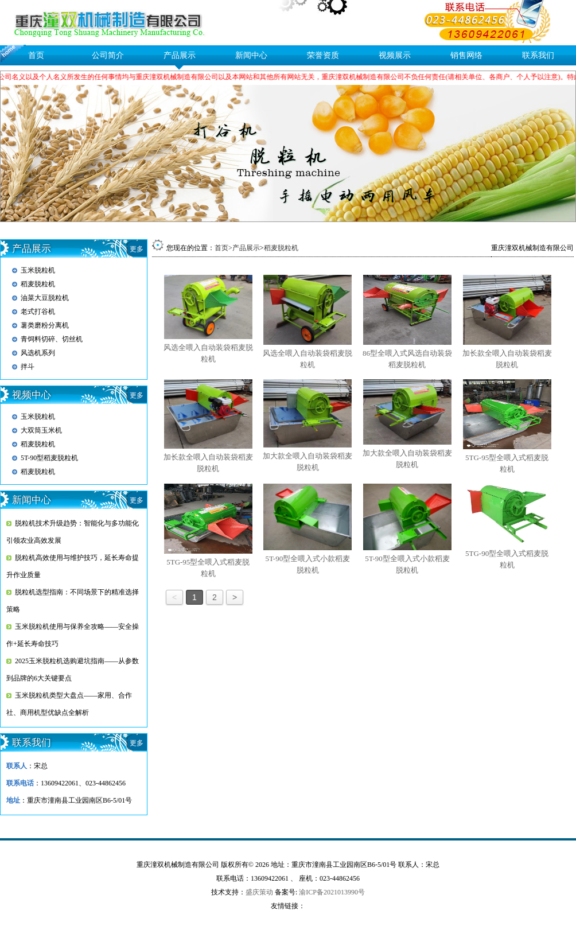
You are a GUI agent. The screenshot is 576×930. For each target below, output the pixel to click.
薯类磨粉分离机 (45, 325)
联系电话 (20, 783)
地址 (13, 800)
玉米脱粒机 (38, 270)
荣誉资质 (323, 55)
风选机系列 (38, 353)
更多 (136, 249)
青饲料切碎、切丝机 (52, 339)
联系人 (16, 766)
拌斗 (27, 367)
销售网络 (466, 55)
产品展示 (180, 55)
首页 (36, 55)
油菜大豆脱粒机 (45, 298)
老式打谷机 (38, 312)
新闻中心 (251, 55)
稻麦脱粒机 (38, 284)
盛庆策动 (259, 892)
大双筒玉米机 (41, 430)
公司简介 (108, 55)
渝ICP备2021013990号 (332, 892)
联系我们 (538, 55)
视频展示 (395, 55)
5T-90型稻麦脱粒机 (49, 458)
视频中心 (31, 395)
